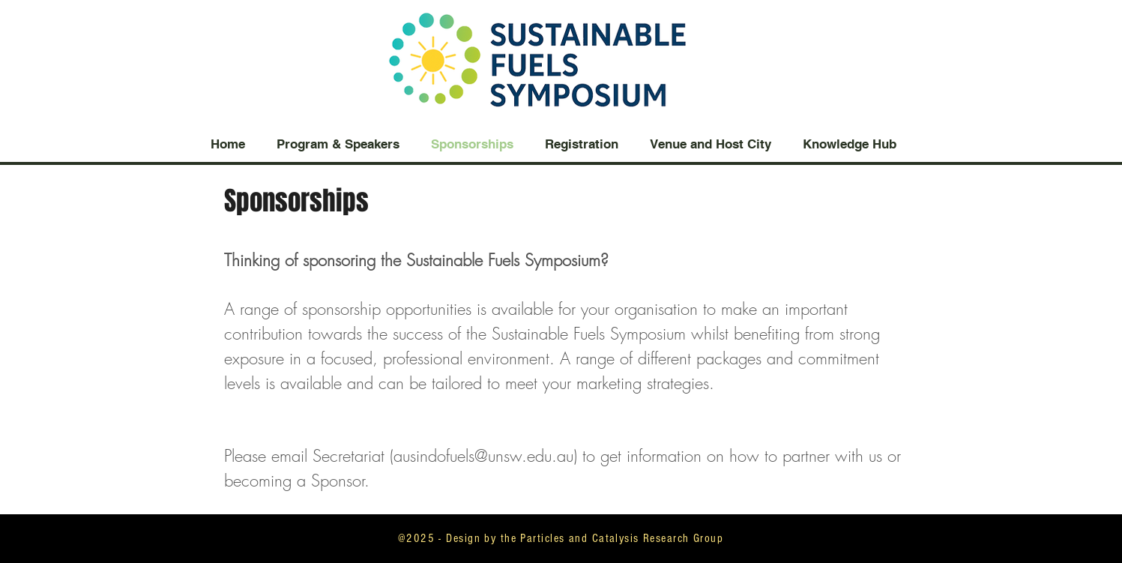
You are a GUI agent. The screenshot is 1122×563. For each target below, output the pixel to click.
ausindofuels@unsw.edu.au (483, 456)
